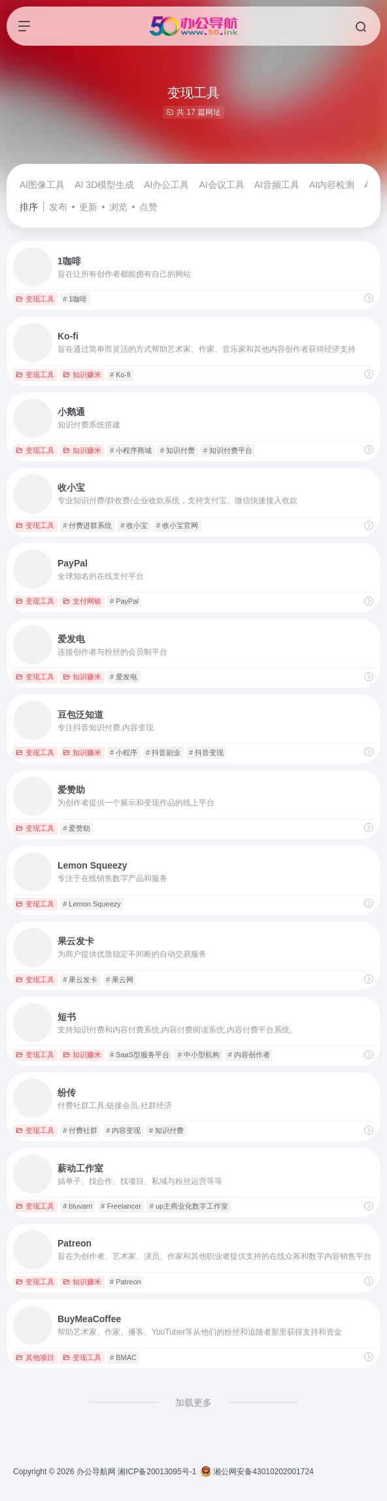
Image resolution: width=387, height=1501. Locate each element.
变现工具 (35, 299)
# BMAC (123, 1357)
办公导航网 (96, 1471)
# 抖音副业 (163, 752)
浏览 (118, 207)
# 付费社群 (80, 1130)
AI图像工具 (42, 184)
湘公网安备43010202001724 (257, 1471)
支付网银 (82, 601)
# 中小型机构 (199, 1055)
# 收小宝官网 (177, 525)
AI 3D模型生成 (104, 184)
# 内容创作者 (249, 1055)
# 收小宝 (134, 525)
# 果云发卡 (80, 979)
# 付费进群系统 (87, 525)
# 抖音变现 (206, 752)
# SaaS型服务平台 (139, 1055)
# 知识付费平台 (227, 450)
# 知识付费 (177, 450)
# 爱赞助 (76, 828)
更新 (88, 207)
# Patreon (125, 1282)
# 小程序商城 (131, 450)
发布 (58, 207)
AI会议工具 (221, 184)
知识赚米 (82, 375)
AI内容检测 (331, 184)
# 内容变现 (123, 1130)
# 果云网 (119, 979)
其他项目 (35, 1357)
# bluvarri (77, 1206)
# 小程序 (123, 752)
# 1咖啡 (75, 299)
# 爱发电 (123, 677)
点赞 (148, 207)
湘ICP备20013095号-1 (157, 1471)
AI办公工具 (166, 184)
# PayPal (124, 601)
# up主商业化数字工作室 (189, 1206)
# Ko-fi (120, 375)
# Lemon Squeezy (92, 904)
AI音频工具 (276, 184)
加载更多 (193, 1402)
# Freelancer (121, 1206)
